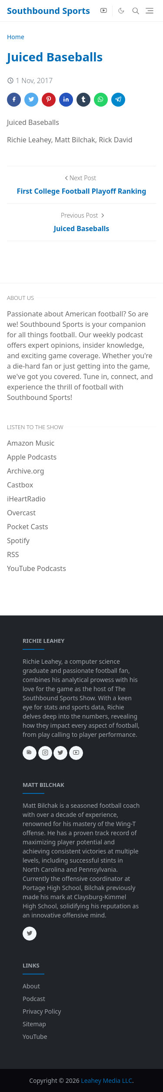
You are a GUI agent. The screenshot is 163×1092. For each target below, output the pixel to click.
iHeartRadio (26, 499)
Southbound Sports (48, 11)
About (31, 986)
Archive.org (25, 471)
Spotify (18, 540)
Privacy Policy (42, 1011)
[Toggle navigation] (149, 10)
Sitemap (34, 1024)
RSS (13, 554)
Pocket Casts (27, 526)
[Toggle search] (135, 11)
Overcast (21, 512)
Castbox (20, 485)
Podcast (34, 999)
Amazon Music (30, 443)
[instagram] (45, 753)
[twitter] (60, 753)
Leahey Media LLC (106, 1080)
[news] (30, 753)
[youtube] (103, 11)
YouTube (35, 1036)
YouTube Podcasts (36, 568)
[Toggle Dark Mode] (121, 10)
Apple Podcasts (32, 457)
